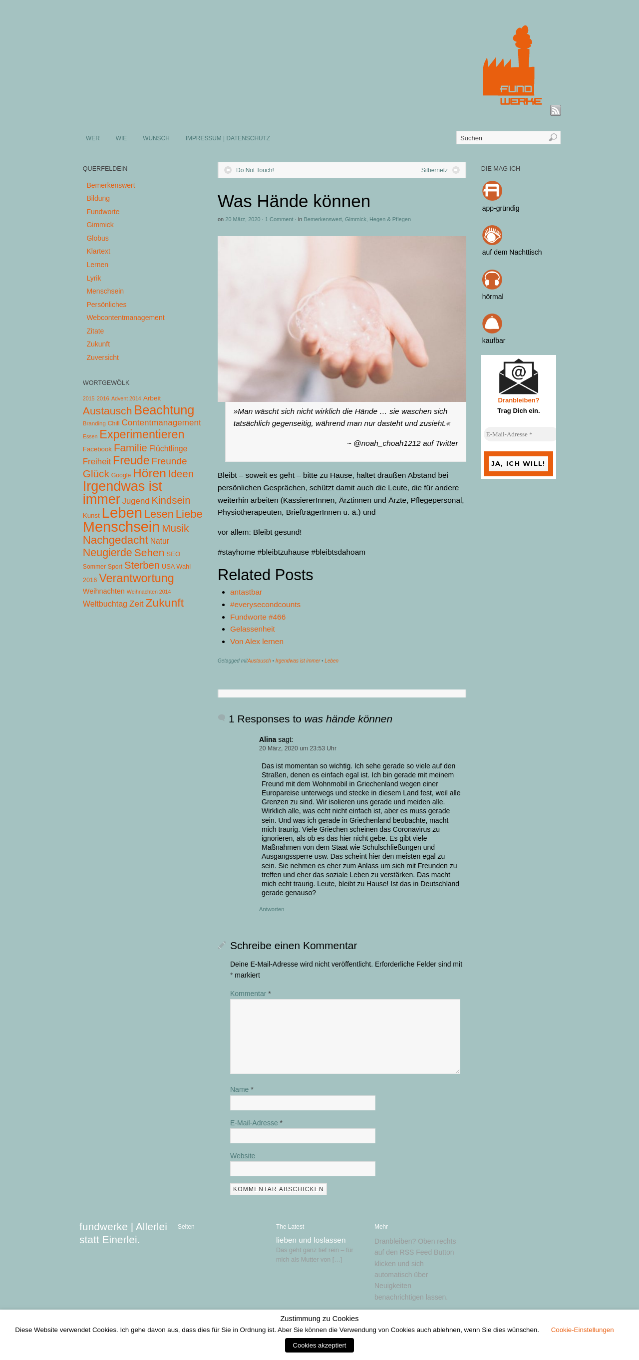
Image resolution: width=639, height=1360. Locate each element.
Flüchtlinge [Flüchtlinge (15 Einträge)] (168, 448)
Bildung (98, 198)
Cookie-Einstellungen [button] (582, 1330)
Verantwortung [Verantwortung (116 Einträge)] (136, 578)
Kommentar (250, 994)
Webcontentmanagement (125, 318)
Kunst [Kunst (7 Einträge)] (91, 515)
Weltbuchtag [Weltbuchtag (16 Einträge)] (105, 603)
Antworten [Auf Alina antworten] (271, 909)
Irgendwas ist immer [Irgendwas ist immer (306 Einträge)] (122, 493)
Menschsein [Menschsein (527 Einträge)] (121, 527)
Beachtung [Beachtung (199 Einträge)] (164, 410)
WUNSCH (156, 138)
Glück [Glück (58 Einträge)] (96, 473)
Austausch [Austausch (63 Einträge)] (107, 410)
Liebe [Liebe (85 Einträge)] (189, 514)
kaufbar (494, 340)
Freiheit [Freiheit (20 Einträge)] (97, 461)
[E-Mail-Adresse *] (521, 434)
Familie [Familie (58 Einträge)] (130, 447)
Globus (97, 238)
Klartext (98, 251)
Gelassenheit (252, 629)
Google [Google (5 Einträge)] (121, 475)
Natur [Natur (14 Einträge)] (159, 541)
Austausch (259, 661)
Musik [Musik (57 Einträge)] (175, 528)
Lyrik (93, 278)
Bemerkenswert (322, 219)
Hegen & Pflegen (390, 219)
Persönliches (106, 305)
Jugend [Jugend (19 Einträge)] (136, 501)
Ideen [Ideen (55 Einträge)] (181, 473)
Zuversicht (102, 357)
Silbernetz (434, 170)
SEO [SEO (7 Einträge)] (173, 554)
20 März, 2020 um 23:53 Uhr (297, 748)
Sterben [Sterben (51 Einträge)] (142, 565)
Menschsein (105, 291)
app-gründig (501, 208)
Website (242, 1156)
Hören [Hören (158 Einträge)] (149, 473)
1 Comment (279, 219)
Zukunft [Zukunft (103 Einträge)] (165, 602)
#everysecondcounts (265, 604)
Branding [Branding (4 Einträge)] (94, 423)
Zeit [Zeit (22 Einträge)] (136, 604)
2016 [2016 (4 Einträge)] (102, 398)
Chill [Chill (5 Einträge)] (114, 423)
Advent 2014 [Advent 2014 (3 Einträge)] (126, 398)
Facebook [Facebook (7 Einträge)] (97, 449)
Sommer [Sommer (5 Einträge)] (94, 566)
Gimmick (355, 219)
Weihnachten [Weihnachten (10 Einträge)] (104, 591)
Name (242, 1089)
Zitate (95, 331)
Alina (267, 739)
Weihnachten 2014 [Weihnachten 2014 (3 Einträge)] (149, 592)
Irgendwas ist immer (298, 661)
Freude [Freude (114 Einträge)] (131, 460)
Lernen (97, 265)
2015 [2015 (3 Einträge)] (89, 398)
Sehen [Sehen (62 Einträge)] (149, 552)
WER (93, 138)
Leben (331, 661)
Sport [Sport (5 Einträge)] (115, 566)
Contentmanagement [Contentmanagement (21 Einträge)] (161, 422)
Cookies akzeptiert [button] (319, 1345)
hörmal (493, 297)
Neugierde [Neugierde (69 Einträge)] (107, 553)
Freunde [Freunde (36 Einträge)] (169, 461)
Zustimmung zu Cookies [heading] (319, 1319)
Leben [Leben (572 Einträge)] (122, 512)
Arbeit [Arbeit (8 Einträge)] (152, 398)
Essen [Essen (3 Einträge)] (90, 436)
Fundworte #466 (258, 617)
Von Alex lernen (257, 641)
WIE (121, 138)
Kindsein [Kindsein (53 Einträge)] (170, 500)
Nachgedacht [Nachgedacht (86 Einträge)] (115, 540)
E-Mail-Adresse (256, 1123)
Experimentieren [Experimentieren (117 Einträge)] (141, 434)
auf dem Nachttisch (512, 252)
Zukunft (98, 344)
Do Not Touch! (255, 170)
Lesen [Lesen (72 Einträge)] (159, 514)
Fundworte (102, 212)
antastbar (246, 592)
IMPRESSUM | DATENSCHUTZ (228, 138)
